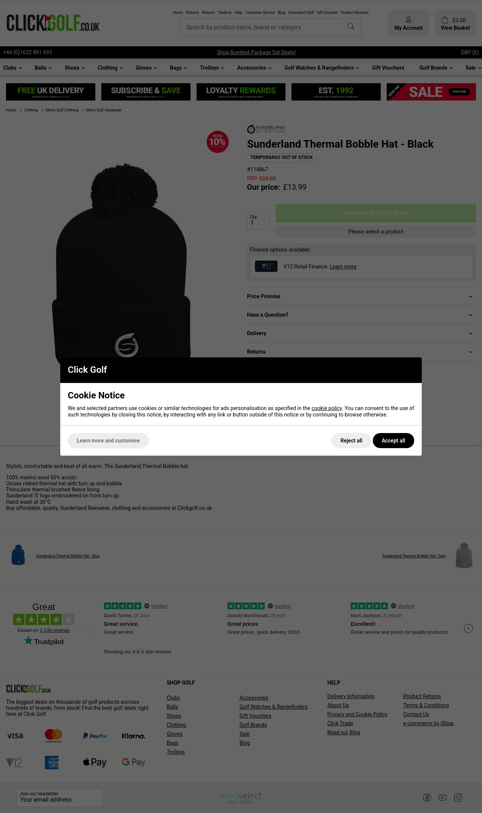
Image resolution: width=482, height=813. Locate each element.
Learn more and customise (108, 441)
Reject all (351, 441)
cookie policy (326, 408)
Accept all (393, 441)
